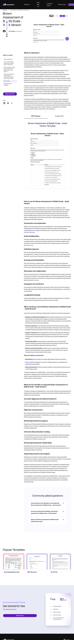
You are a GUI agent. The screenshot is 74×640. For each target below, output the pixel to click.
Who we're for (39, 4)
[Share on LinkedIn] (4, 103)
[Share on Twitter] (12, 103)
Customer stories (49, 4)
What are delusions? (8, 59)
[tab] (36, 116)
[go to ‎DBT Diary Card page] (37, 561)
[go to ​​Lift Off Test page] (60, 561)
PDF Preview (6, 81)
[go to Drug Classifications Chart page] (13, 561)
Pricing (60, 4)
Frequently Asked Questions (8, 84)
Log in (64, 4)
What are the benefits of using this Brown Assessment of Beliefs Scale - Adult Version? (9, 76)
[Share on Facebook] (8, 103)
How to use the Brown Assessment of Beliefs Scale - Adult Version (9, 63)
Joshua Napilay (11, 31)
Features (27, 4)
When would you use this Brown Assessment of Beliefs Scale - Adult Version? (9, 69)
